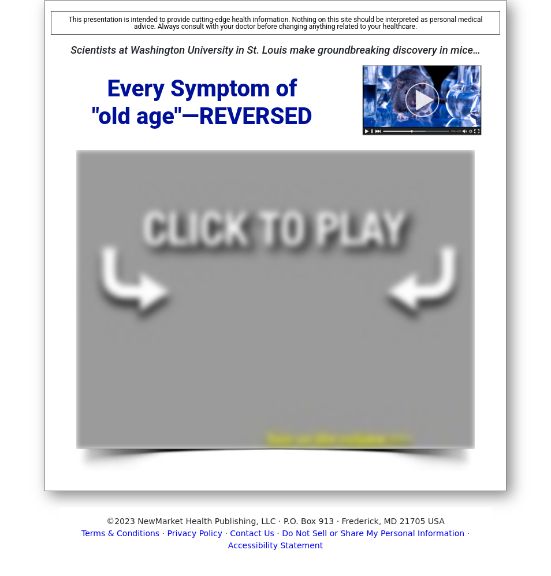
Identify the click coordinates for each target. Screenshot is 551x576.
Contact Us (252, 533)
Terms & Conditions (120, 533)
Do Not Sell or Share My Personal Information (373, 533)
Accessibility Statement (275, 545)
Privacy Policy (194, 533)
